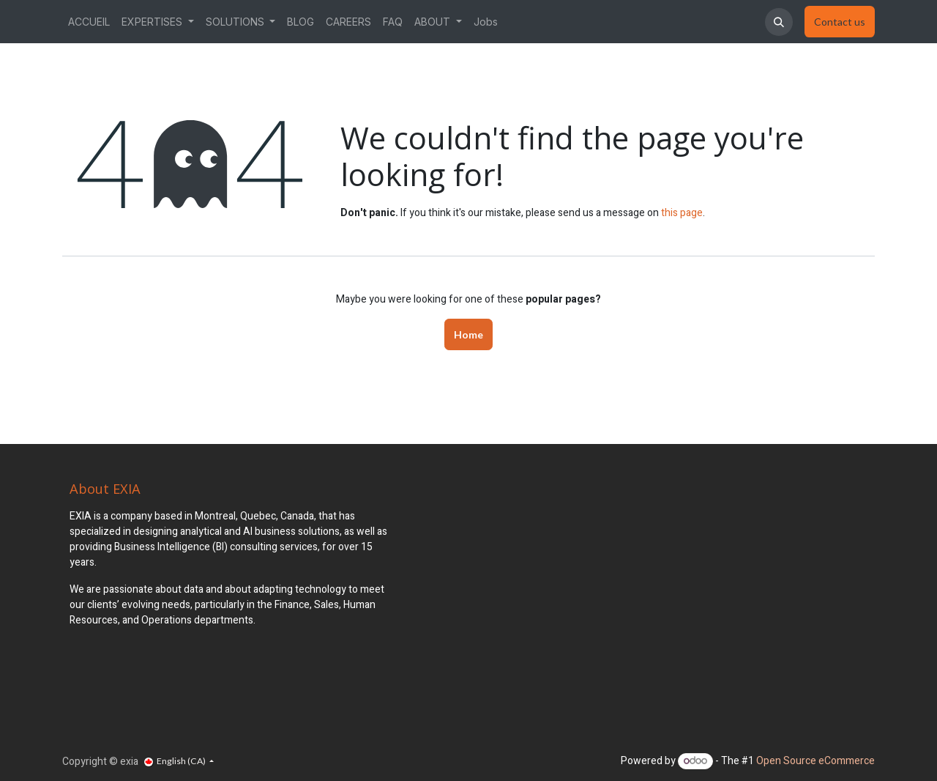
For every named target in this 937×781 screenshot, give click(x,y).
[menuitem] (89, 21)
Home (468, 334)
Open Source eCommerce (815, 761)
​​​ (839, 22)
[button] (779, 22)
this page (682, 213)
